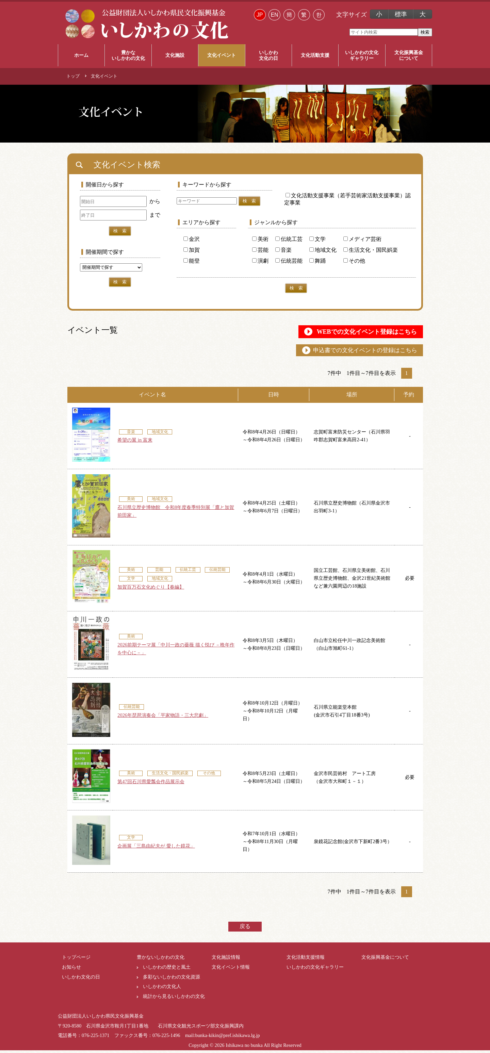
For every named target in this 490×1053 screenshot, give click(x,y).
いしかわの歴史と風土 (167, 969)
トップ (73, 76)
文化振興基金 (408, 55)
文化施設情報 (226, 959)
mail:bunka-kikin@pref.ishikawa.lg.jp (222, 1038)
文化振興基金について (385, 959)
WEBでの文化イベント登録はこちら (356, 332)
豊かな (128, 55)
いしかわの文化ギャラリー (315, 969)
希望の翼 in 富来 (134, 442)
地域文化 (323, 250)
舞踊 (317, 261)
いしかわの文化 (362, 55)
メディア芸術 (362, 239)
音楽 (283, 250)
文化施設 (174, 55)
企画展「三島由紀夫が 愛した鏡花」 (156, 848)
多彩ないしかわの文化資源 (171, 979)
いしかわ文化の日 (81, 979)
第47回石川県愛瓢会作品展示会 (150, 784)
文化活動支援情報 (306, 959)
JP (260, 15)
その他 (354, 261)
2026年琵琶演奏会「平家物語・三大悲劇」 (162, 718)
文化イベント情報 (231, 969)
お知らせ (71, 969)
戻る (245, 929)
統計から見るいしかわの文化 (174, 999)
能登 (191, 261)
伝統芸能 (289, 261)
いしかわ (268, 55)
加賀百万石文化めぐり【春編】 (150, 589)
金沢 (191, 239)
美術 (260, 239)
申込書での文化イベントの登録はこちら (358, 352)
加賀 (191, 250)
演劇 (260, 261)
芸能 (260, 250)
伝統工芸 (289, 239)
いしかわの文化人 (162, 989)
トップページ (76, 959)
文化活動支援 (315, 55)
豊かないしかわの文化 (160, 959)
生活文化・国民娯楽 (370, 250)
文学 (317, 239)
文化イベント (221, 55)
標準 (401, 14)
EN (274, 15)
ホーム (81, 55)
